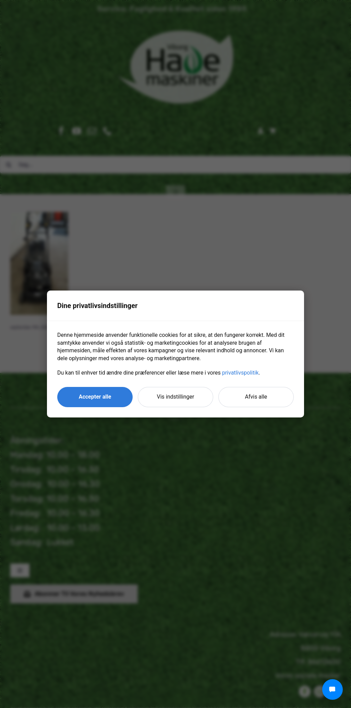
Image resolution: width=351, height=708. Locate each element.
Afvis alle (256, 396)
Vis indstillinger (175, 396)
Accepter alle (95, 396)
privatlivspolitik (240, 372)
